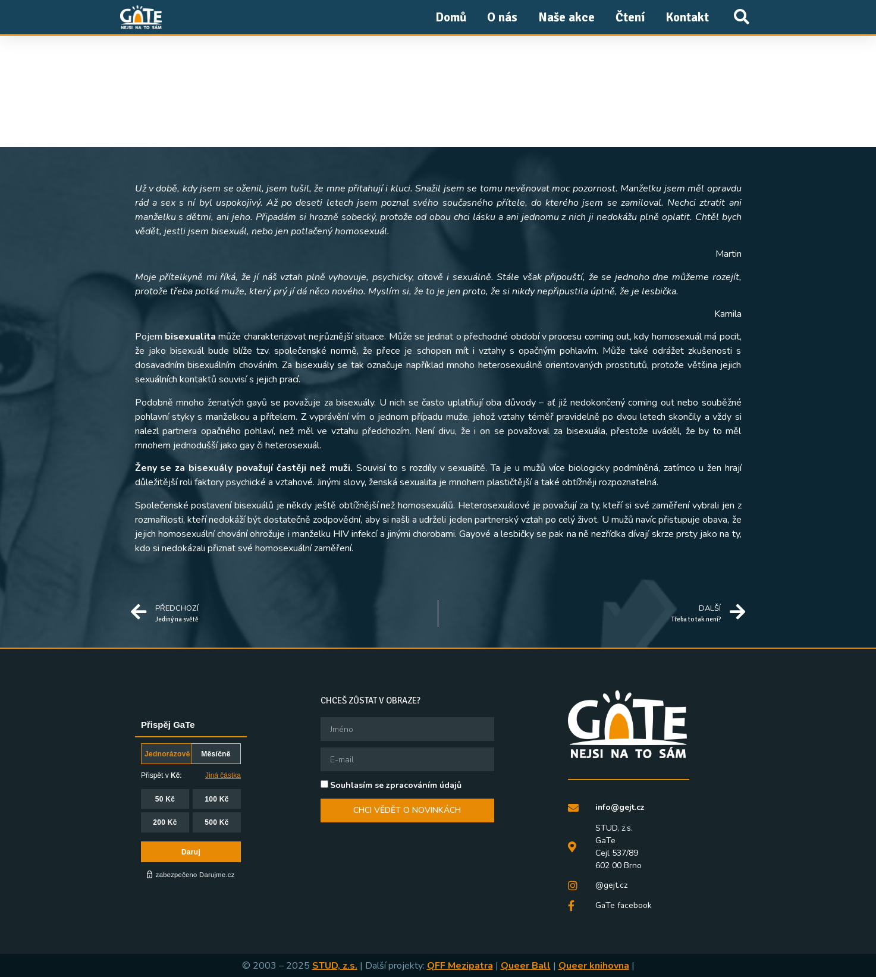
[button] (742, 17)
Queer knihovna (593, 965)
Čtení (630, 17)
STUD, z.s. (334, 965)
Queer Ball (526, 965)
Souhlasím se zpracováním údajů (395, 785)
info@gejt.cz (620, 807)
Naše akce (566, 17)
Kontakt (687, 17)
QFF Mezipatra (460, 965)
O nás (502, 17)
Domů (450, 17)
